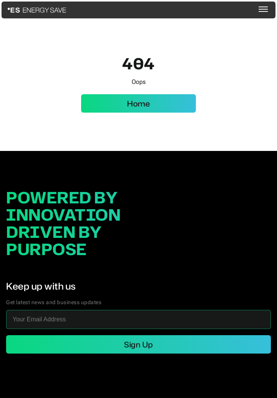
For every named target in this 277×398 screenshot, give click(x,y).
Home (138, 103)
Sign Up (138, 344)
